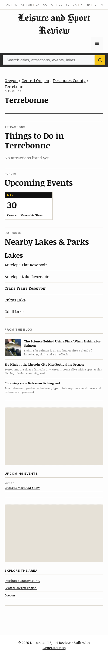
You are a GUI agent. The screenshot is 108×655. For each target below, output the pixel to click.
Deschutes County (69, 80)
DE (60, 4)
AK (15, 4)
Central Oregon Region (21, 588)
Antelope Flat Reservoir (26, 264)
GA (75, 4)
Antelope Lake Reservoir (26, 276)
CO (45, 4)
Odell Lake (14, 311)
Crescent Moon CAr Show (22, 488)
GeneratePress (54, 647)
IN (101, 4)
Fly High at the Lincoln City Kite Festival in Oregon (44, 364)
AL (8, 4)
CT (53, 4)
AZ (23, 4)
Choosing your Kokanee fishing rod (32, 383)
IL (95, 4)
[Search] (100, 60)
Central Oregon (35, 80)
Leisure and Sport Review (54, 24)
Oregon (11, 80)
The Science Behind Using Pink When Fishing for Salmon (62, 343)
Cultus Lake (15, 300)
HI (81, 4)
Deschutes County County (22, 581)
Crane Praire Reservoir (25, 288)
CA (37, 4)
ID (88, 4)
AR (30, 4)
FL (67, 4)
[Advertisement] (54, 436)
